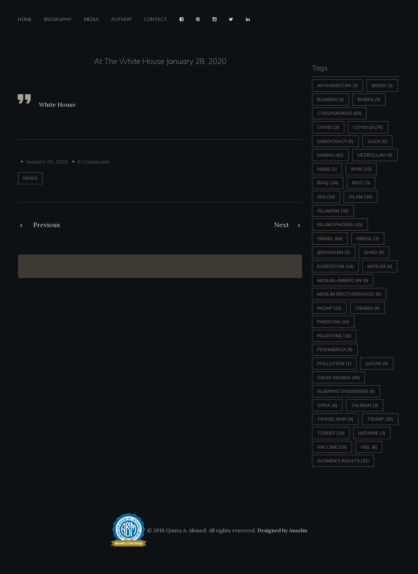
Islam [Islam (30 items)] (360, 197)
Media (91, 19)
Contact (155, 19)
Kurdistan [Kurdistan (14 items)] (335, 266)
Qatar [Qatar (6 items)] (376, 363)
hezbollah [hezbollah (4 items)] (375, 155)
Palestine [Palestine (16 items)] (334, 336)
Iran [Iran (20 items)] (361, 169)
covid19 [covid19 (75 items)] (368, 127)
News (30, 178)
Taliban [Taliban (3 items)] (364, 405)
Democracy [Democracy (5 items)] (335, 141)
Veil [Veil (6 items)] (369, 447)
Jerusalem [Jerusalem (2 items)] (333, 252)
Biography (58, 19)
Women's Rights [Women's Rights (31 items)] (343, 461)
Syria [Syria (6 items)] (327, 405)
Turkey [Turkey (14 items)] (331, 433)
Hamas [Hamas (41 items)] (330, 155)
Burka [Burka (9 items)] (369, 99)
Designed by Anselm (281, 530)
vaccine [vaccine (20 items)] (332, 447)
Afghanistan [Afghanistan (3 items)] (337, 85)
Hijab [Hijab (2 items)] (327, 169)
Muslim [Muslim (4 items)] (379, 266)
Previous (46, 225)
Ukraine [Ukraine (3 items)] (371, 433)
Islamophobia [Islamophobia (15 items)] (340, 224)
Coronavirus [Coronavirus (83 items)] (339, 113)
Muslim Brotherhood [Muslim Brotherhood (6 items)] (349, 294)
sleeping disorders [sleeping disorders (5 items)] (346, 391)
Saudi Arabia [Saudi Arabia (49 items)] (338, 377)
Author (121, 19)
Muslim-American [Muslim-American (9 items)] (342, 280)
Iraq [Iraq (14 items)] (327, 183)
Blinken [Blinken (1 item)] (330, 99)
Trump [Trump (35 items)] (380, 419)
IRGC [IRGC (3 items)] (361, 183)
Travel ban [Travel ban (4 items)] (335, 419)
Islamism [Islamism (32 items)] (333, 211)
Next (281, 225)
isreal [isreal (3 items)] (367, 238)
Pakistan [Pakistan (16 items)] (333, 322)
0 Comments (93, 161)
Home (25, 19)
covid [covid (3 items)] (328, 127)
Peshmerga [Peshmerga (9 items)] (335, 349)
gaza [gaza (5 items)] (377, 141)
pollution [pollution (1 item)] (334, 363)
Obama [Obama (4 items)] (367, 308)
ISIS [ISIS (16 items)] (326, 197)
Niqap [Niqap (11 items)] (329, 308)
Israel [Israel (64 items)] (330, 238)
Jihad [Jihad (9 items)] (374, 252)
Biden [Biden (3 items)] (382, 85)
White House (57, 104)
